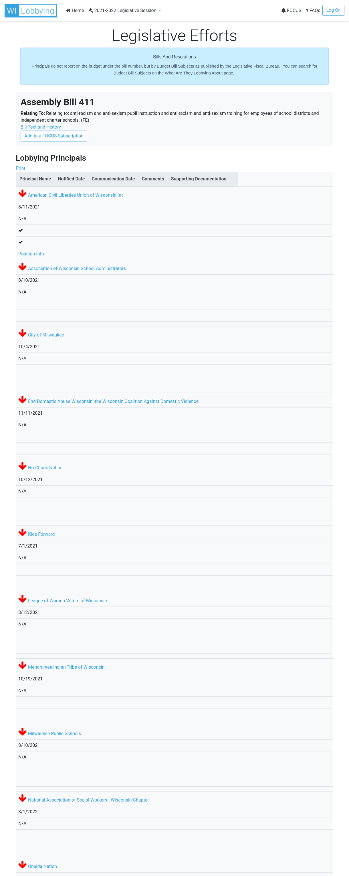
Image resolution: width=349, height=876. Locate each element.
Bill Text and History (41, 127)
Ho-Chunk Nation (45, 468)
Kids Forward (41, 534)
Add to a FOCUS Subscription (54, 136)
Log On (333, 10)
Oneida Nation (42, 866)
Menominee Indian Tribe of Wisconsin (66, 667)
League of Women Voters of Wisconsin (67, 600)
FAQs (313, 10)
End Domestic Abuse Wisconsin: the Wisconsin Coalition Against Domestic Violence (113, 401)
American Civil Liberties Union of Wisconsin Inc (76, 195)
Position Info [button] (31, 254)
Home (75, 10)
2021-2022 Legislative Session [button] (123, 10)
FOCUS (291, 10)
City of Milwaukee (46, 335)
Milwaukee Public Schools (54, 733)
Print (20, 168)
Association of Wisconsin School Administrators (77, 268)
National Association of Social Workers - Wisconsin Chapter (88, 800)
